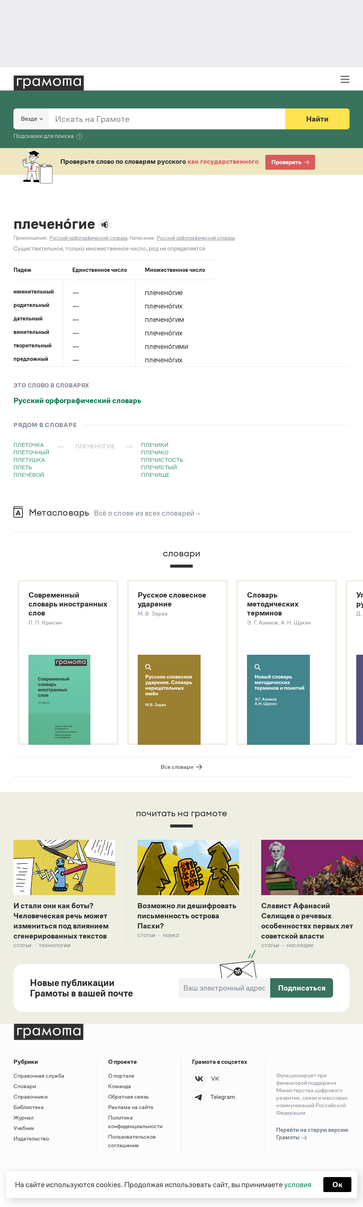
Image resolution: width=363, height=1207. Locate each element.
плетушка (29, 460)
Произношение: (30, 238)
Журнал (23, 1117)
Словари (24, 1086)
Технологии (54, 945)
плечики (154, 445)
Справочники (30, 1096)
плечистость (162, 460)
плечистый (159, 467)
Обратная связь (128, 1096)
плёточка (28, 445)
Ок (337, 1184)
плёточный (31, 452)
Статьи (22, 945)
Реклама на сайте (130, 1107)
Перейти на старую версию (312, 1134)
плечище (155, 475)
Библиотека (28, 1107)
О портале (121, 1075)
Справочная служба (38, 1075)
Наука (171, 935)
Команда (119, 1086)
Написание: (142, 238)
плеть (22, 467)
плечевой (28, 475)
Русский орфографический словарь (77, 400)
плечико (154, 452)
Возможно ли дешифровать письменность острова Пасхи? (187, 916)
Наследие (300, 945)
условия (297, 1184)
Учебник (23, 1128)
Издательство (31, 1138)
